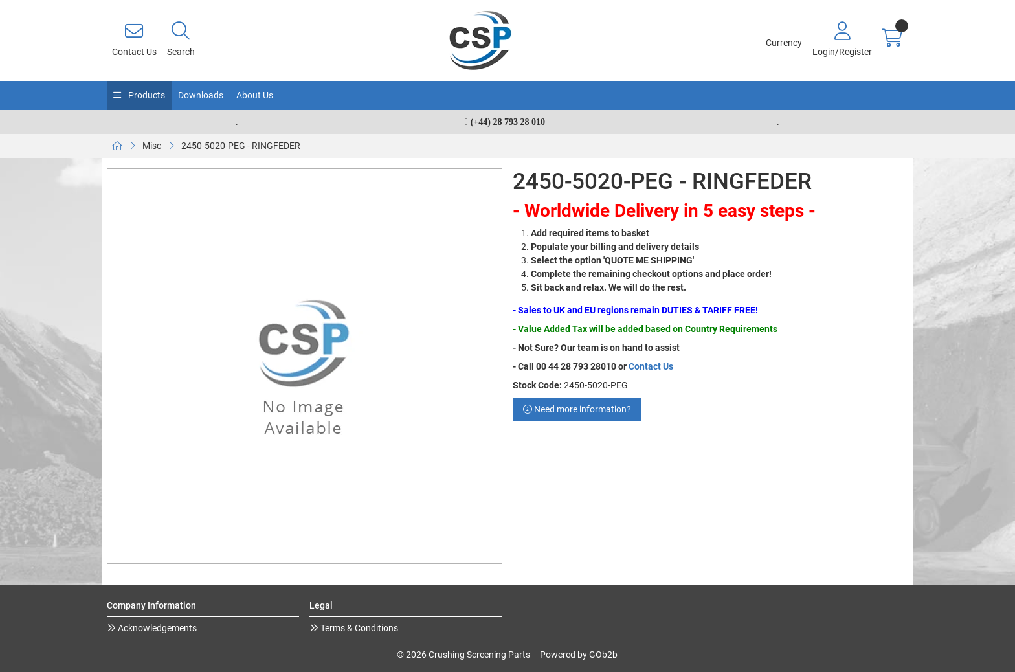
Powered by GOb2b (579, 654)
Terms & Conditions (358, 628)
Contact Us (651, 366)
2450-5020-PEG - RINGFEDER (240, 145)
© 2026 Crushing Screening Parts (463, 654)
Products (145, 95)
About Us (254, 95)
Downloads (200, 95)
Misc (151, 145)
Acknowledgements (156, 628)
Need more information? (577, 409)
